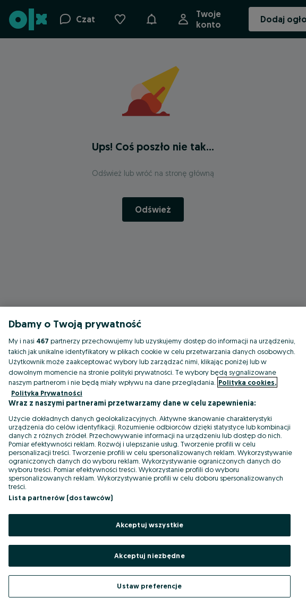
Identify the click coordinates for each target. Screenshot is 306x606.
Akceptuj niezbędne (149, 555)
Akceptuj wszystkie (149, 524)
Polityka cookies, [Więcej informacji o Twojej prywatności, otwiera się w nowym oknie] (247, 382)
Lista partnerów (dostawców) (60, 497)
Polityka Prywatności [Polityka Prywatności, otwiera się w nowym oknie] (46, 393)
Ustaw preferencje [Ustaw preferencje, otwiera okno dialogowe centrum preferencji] (149, 586)
